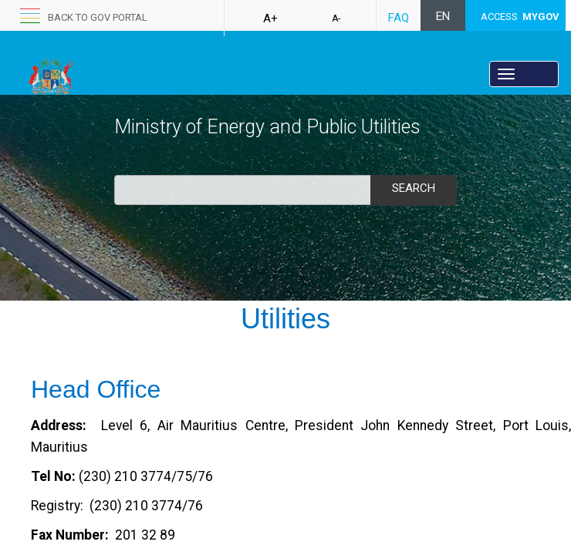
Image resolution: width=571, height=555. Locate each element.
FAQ (398, 18)
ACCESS (520, 16)
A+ (270, 18)
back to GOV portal (97, 17)
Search (413, 188)
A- (336, 18)
